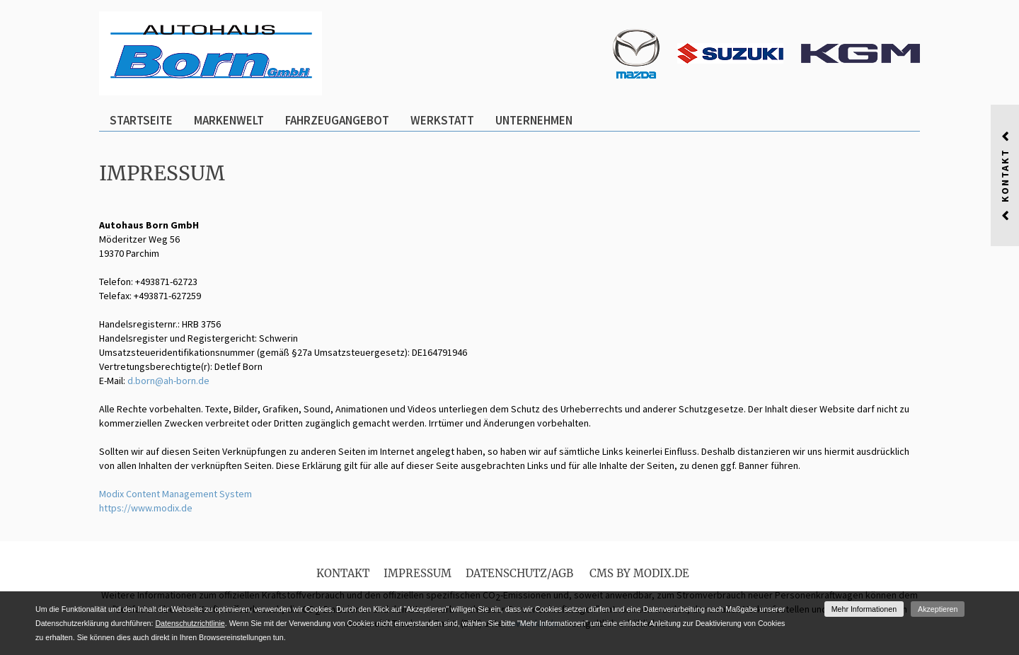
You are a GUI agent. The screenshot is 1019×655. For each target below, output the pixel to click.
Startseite (141, 120)
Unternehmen (533, 120)
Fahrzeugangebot (337, 120)
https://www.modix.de (145, 508)
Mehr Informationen (864, 609)
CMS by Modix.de (639, 573)
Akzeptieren (937, 609)
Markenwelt (229, 120)
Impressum (417, 573)
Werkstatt (442, 120)
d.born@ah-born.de (168, 380)
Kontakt (342, 573)
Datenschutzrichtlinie (189, 623)
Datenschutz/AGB (519, 573)
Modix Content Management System (175, 493)
